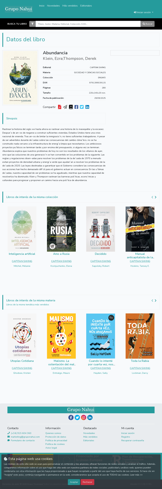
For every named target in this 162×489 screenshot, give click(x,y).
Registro (125, 436)
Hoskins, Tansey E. (140, 266)
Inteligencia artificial (22, 254)
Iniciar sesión (127, 433)
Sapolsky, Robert (100, 266)
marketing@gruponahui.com (23, 436)
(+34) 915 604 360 (19, 433)
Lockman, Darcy (140, 373)
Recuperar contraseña (132, 440)
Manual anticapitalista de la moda (140, 257)
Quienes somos (53, 433)
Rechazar (87, 482)
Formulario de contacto (21, 440)
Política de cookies (55, 444)
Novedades (53, 5)
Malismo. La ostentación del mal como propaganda (61, 364)
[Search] (88, 24)
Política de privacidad (56, 440)
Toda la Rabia (140, 361)
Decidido (100, 254)
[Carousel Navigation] (154, 197)
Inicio (41, 5)
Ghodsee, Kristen (22, 373)
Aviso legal (51, 447)
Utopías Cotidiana (22, 361)
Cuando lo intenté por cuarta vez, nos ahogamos (100, 364)
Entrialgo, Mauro (61, 373)
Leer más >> (136, 474)
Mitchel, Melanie (22, 266)
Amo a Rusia (61, 254)
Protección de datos (55, 436)
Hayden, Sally (101, 373)
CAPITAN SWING (98, 67)
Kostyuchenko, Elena (61, 266)
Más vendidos (70, 5)
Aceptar (74, 482)
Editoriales (86, 5)
